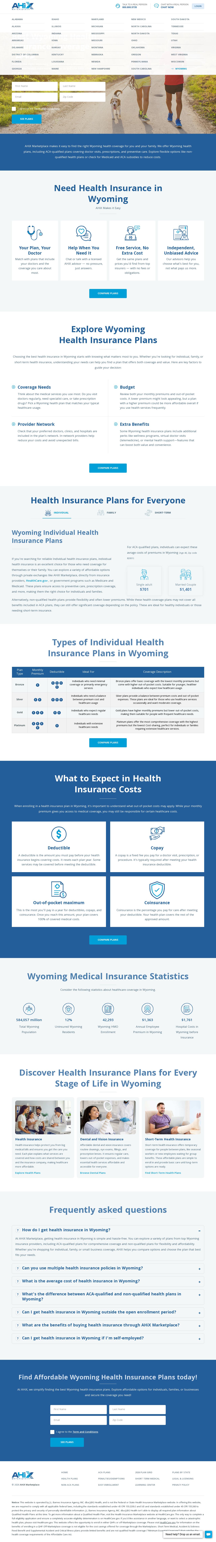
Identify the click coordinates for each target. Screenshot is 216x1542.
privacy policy (180, 1485)
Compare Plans (108, 293)
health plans (69, 1479)
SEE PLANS (26, 119)
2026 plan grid (143, 1472)
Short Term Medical (147, 1479)
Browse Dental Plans (93, 1173)
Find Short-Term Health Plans (163, 1173)
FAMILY (106, 513)
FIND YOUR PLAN (67, 18)
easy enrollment (108, 1485)
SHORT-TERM (158, 513)
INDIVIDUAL (57, 513)
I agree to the (36, 108)
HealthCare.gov (37, 581)
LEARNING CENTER (149, 18)
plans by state (181, 1472)
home (64, 1472)
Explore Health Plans (27, 1173)
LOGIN (198, 6)
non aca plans (70, 1485)
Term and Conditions (47, 109)
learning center (145, 1485)
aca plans (104, 1472)
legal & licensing (183, 1479)
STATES (108, 18)
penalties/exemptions (111, 1479)
